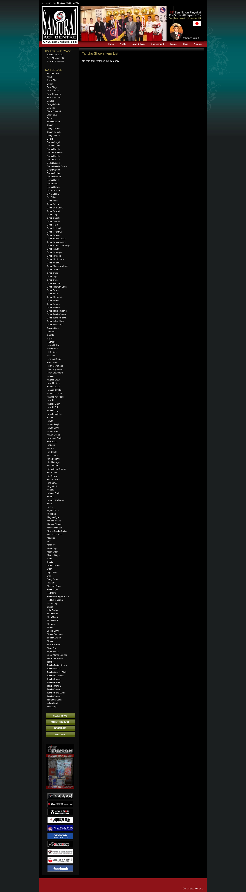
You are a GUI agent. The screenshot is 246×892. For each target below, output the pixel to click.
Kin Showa (52, 472)
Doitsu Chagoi (53, 142)
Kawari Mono (53, 431)
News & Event (138, 44)
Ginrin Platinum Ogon (57, 287)
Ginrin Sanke (53, 290)
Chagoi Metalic (53, 135)
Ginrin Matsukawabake (57, 266)
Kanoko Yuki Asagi (55, 397)
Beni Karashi (53, 91)
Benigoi (50, 101)
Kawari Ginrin (53, 428)
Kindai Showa (53, 479)
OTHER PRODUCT (60, 722)
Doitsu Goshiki (53, 146)
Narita (49, 558)
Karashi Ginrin (53, 404)
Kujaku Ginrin (53, 510)
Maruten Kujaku (54, 521)
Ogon (49, 569)
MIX (49, 541)
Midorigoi (51, 538)
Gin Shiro (51, 197)
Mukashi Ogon (53, 555)
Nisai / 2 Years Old (55, 58)
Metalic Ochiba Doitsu (57, 531)
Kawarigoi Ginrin (54, 438)
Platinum (51, 583)
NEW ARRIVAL (60, 716)
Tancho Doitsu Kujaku (57, 665)
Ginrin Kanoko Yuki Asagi (58, 245)
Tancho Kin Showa (55, 676)
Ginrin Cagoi (52, 214)
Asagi (49, 77)
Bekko (50, 84)
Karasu (50, 417)
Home (111, 44)
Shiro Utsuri (52, 617)
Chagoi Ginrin (53, 128)
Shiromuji (51, 624)
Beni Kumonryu (54, 97)
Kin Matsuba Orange (56, 469)
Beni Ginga (52, 87)
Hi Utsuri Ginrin (54, 359)
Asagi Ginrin (52, 80)
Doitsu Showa (53, 187)
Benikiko (51, 108)
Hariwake (51, 342)
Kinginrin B (52, 486)
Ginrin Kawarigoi (54, 252)
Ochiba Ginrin (53, 565)
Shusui (50, 641)
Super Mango (53, 651)
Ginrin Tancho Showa (56, 318)
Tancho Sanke (53, 689)
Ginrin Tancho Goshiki (57, 311)
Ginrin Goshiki (53, 221)
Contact (173, 44)
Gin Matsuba (53, 194)
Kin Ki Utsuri (52, 455)
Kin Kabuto (52, 452)
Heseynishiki (52, 349)
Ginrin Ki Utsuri (54, 256)
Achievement (157, 44)
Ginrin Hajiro (52, 225)
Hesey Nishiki (53, 345)
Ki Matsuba (52, 441)
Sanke (50, 607)
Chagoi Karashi (54, 132)
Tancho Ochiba (54, 686)
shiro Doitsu (52, 610)
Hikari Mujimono (54, 369)
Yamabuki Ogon (54, 700)
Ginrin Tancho (53, 307)
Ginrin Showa (53, 300)
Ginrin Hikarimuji (54, 232)
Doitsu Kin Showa (55, 152)
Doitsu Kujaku (53, 159)
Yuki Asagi (51, 706)
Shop (185, 44)
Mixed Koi (51, 545)
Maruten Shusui (54, 524)
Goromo (50, 331)
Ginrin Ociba (52, 273)
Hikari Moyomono (55, 366)
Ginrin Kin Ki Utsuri (55, 259)
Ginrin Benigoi (53, 211)
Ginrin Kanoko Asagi (56, 238)
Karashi (50, 400)
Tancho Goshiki (54, 669)
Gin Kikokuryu (53, 190)
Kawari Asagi (53, 424)
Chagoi (50, 125)
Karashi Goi (52, 407)
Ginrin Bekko (53, 204)
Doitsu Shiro (52, 183)
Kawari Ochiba (53, 435)
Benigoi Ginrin (53, 104)
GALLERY (60, 734)
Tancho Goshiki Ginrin (57, 672)
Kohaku (50, 490)
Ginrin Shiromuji (54, 297)
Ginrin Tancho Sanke (56, 314)
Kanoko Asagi (53, 386)
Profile (123, 44)
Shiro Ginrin (52, 613)
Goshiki (50, 335)
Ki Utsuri (51, 445)
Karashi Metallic (54, 414)
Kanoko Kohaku (54, 390)
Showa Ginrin (53, 631)
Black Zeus (52, 115)
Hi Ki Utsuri (52, 352)
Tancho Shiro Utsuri (56, 693)
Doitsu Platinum (54, 176)
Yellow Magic (53, 703)
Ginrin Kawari (53, 249)
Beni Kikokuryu (54, 94)
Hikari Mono (52, 362)
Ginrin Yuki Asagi (55, 324)
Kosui (49, 503)
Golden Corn (53, 328)
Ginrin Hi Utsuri (54, 228)
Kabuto (50, 376)
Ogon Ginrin (52, 572)
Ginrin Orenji (52, 280)
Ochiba (50, 562)
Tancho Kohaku (54, 679)
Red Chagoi (52, 589)
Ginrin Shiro (52, 293)
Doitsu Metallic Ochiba (57, 166)
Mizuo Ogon (52, 548)
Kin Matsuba (52, 466)
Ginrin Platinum (54, 283)
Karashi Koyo (53, 411)
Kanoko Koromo (54, 393)
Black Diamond (54, 111)
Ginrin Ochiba (53, 269)
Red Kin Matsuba (55, 600)
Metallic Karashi (54, 534)
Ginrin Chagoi (53, 218)
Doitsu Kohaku (53, 156)
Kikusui (50, 448)
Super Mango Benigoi (57, 655)
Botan (49, 118)
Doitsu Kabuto (53, 149)
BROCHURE (60, 728)
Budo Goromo (53, 121)
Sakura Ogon (53, 603)
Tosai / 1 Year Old (55, 54)
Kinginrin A (52, 483)
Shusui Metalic (53, 644)
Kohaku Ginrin (53, 493)
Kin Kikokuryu (53, 459)
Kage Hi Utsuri (53, 380)
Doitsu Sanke (53, 180)
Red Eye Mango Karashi (58, 596)
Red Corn (51, 593)
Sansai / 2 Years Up (56, 61)
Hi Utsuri (51, 356)
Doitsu (50, 139)
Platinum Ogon (53, 586)
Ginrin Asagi (52, 201)
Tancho (50, 662)
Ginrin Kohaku (53, 263)
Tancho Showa (53, 696)
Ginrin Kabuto (53, 235)
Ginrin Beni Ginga (55, 208)
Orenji (49, 576)
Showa (50, 627)
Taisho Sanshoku (55, 658)
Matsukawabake (54, 528)
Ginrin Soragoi (53, 304)
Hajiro (49, 338)
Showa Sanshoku (55, 634)
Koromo (50, 496)
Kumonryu (51, 514)
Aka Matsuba (53, 73)
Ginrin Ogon (52, 276)
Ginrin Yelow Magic (55, 321)
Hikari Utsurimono (55, 373)
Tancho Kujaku (53, 682)
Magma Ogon (53, 517)
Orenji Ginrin (52, 579)
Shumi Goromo (54, 638)
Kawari (50, 421)
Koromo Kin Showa (56, 500)
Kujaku (50, 507)
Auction (198, 44)
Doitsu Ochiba (53, 170)
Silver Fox (51, 648)
